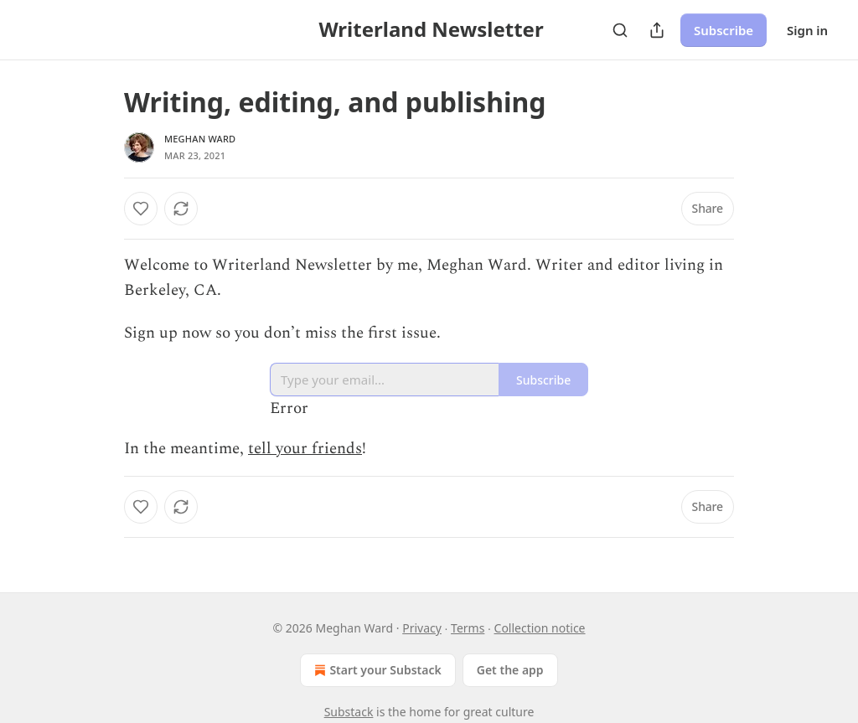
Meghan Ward (199, 138)
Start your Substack (376, 670)
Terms (467, 628)
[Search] (620, 30)
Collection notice (540, 628)
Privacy (422, 628)
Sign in (807, 30)
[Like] (141, 208)
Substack (349, 712)
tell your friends (305, 448)
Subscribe (723, 30)
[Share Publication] (657, 30)
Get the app (510, 670)
